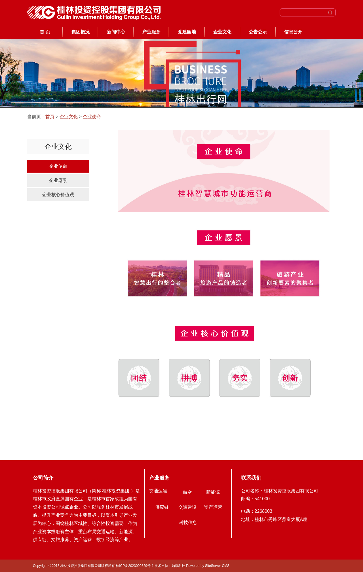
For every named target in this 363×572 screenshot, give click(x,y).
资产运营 (213, 507)
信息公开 (293, 31)
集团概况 (80, 31)
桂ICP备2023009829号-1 (135, 566)
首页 (49, 116)
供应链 (162, 507)
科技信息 (188, 522)
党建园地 (187, 31)
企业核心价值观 (58, 194)
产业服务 (151, 31)
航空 (187, 492)
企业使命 (92, 116)
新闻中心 (116, 31)
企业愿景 (58, 180)
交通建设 (187, 507)
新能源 (213, 492)
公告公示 (258, 31)
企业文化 (222, 31)
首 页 (45, 31)
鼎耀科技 (178, 566)
